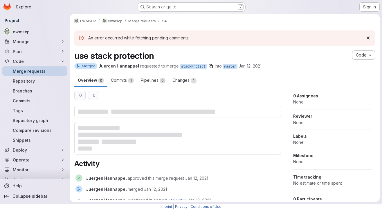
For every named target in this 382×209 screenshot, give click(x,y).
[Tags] (34, 110)
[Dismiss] (368, 37)
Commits (122, 80)
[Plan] (34, 51)
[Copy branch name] (210, 66)
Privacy (181, 206)
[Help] (34, 185)
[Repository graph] (34, 120)
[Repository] (34, 81)
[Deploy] (34, 150)
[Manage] (34, 41)
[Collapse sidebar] (34, 196)
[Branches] (34, 90)
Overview (91, 80)
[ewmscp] (34, 31)
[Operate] (34, 159)
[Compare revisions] (34, 130)
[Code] (34, 61)
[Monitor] (34, 169)
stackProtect (193, 66)
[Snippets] (34, 140)
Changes (184, 80)
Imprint (166, 206)
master (230, 66)
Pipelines (153, 80)
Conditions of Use (205, 206)
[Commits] (34, 100)
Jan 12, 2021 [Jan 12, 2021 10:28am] (250, 65)
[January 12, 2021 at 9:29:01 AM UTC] (155, 189)
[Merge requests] (34, 71)
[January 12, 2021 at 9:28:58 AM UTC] (196, 178)
